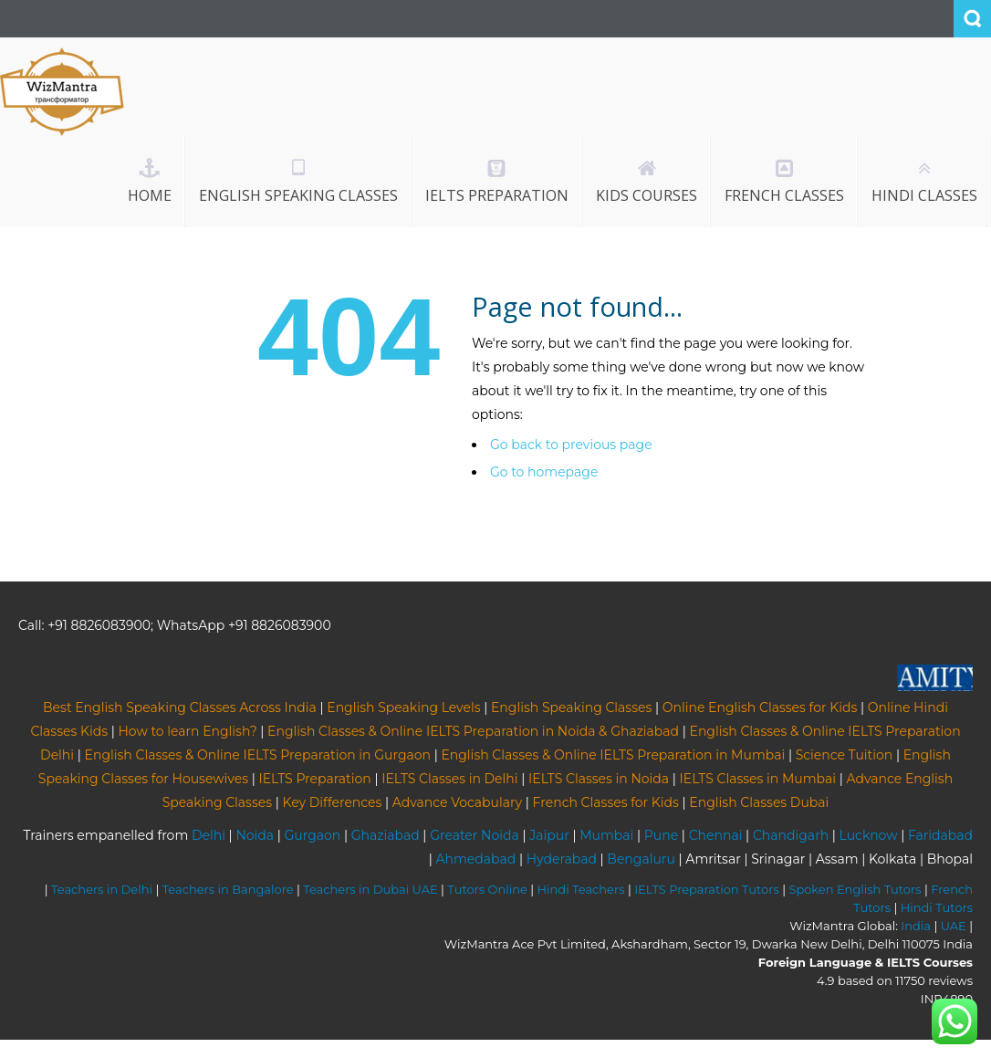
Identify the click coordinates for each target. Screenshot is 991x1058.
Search (972, 18)
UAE (953, 925)
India (916, 925)
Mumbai (606, 835)
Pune (661, 835)
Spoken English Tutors (854, 889)
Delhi (208, 835)
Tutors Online (487, 889)
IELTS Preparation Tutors (706, 889)
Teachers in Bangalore (228, 889)
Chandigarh (791, 835)
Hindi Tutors (937, 907)
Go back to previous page (571, 444)
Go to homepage (544, 472)
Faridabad (940, 835)
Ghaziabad (385, 835)
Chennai (716, 835)
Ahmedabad (475, 859)
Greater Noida (474, 835)
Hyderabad (562, 859)
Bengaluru (641, 859)
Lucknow (869, 835)
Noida (254, 835)
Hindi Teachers (580, 889)
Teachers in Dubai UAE (370, 889)
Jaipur (549, 835)
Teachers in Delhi (101, 889)
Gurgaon (313, 835)
